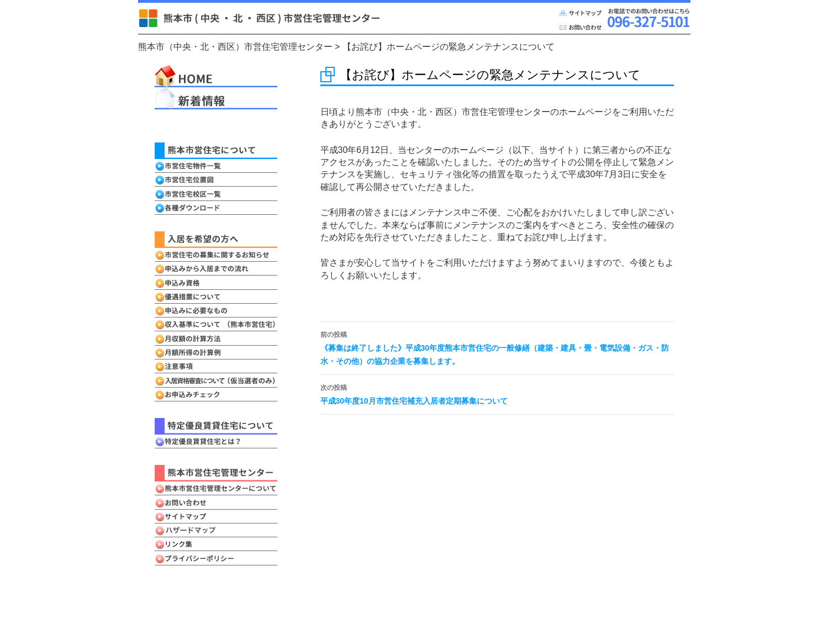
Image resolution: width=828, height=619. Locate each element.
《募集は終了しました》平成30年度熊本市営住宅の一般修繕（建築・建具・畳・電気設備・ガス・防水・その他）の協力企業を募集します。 (497, 347)
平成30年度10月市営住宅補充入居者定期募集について (497, 393)
